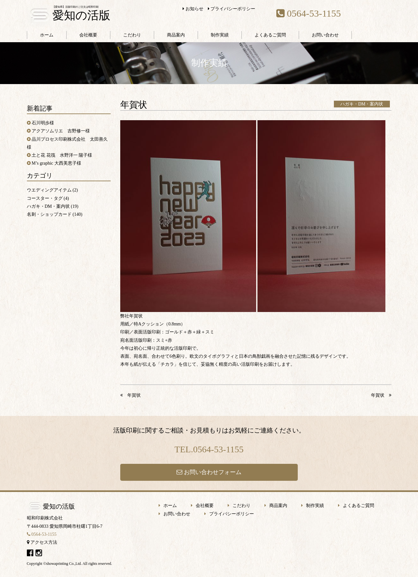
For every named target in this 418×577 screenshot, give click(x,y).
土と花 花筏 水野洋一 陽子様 (62, 155)
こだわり (132, 35)
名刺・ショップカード (49, 214)
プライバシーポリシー (232, 8)
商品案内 (176, 35)
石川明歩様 (43, 123)
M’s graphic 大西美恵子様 (56, 163)
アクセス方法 (42, 542)
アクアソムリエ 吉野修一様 (61, 131)
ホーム (46, 35)
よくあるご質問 (270, 35)
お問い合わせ (325, 35)
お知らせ (193, 8)
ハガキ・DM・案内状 (361, 104)
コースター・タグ (45, 198)
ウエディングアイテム (49, 190)
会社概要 (88, 35)
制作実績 (220, 35)
